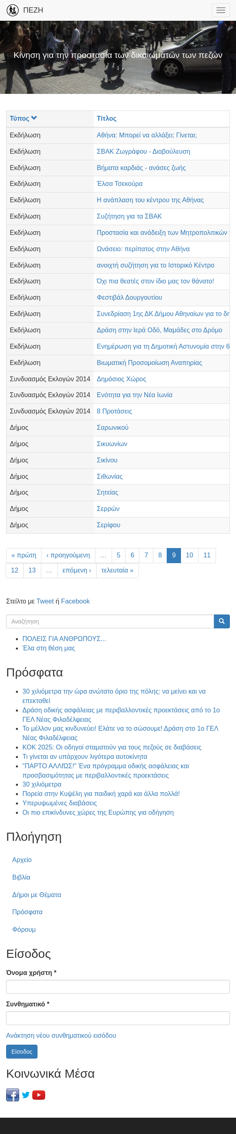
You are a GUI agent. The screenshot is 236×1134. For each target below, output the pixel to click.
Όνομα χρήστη (31, 972)
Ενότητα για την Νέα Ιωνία (134, 394)
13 (32, 570)
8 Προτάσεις (114, 411)
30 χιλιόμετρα (42, 784)
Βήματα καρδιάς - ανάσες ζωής (141, 167)
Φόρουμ (24, 929)
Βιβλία (21, 877)
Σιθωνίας (110, 476)
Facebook (75, 601)
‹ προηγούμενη (68, 555)
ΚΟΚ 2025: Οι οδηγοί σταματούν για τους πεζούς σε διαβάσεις (111, 747)
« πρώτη (23, 555)
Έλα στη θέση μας (48, 648)
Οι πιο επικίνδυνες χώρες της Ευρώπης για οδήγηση (98, 812)
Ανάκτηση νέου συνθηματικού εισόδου (61, 1035)
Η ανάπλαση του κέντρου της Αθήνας (150, 200)
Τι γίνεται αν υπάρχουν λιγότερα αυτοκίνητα (84, 756)
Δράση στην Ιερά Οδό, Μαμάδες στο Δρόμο (160, 330)
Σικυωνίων (112, 443)
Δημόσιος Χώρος (121, 379)
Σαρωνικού (113, 427)
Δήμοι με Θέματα (36, 894)
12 (14, 570)
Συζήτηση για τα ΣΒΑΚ (129, 216)
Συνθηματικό (27, 1004)
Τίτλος (107, 118)
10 (189, 555)
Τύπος (23, 118)
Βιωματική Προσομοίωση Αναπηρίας (149, 362)
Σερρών (108, 508)
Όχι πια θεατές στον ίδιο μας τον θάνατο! (155, 281)
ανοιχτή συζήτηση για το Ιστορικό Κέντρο (155, 265)
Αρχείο (22, 859)
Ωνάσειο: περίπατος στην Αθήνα (143, 248)
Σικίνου (107, 460)
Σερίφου (109, 525)
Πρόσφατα (27, 912)
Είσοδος (21, 1051)
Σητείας (108, 492)
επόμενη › (77, 570)
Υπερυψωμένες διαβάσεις (59, 803)
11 (207, 555)
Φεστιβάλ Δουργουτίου (129, 297)
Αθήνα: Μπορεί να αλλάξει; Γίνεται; (147, 135)
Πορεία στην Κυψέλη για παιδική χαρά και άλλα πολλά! (101, 793)
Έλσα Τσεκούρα (120, 183)
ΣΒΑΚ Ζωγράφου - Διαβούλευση (143, 151)
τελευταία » (117, 570)
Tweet (45, 601)
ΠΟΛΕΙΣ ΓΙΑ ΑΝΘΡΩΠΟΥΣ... (64, 638)
